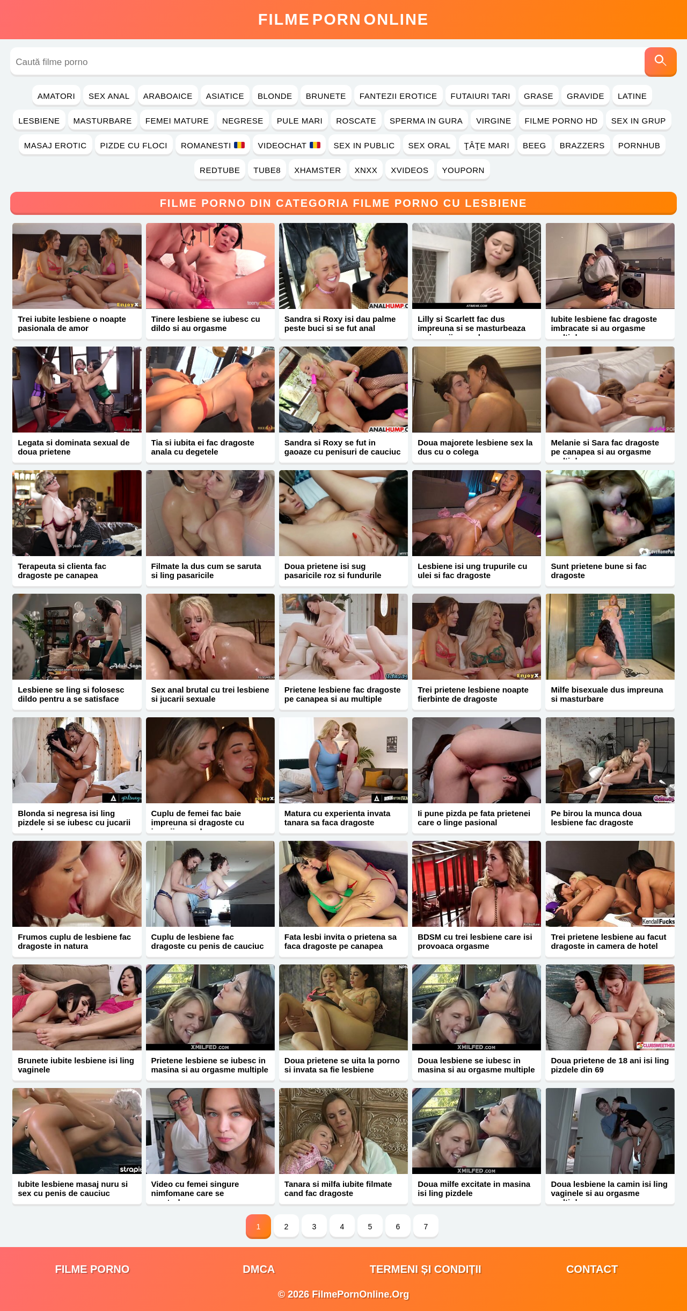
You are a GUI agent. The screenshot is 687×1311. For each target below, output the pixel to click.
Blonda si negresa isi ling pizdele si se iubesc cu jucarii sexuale (74, 822)
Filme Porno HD (560, 120)
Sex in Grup (638, 120)
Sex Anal (109, 95)
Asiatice (225, 95)
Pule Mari (300, 120)
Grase (538, 95)
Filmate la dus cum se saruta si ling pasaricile (206, 570)
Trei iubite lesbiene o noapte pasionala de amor (72, 323)
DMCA (259, 1269)
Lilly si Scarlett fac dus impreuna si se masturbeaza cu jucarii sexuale (471, 328)
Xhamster (317, 170)
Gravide (585, 95)
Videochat (289, 145)
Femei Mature (177, 120)
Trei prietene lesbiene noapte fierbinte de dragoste (473, 694)
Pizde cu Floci (133, 145)
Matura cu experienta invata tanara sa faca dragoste (337, 818)
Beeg (534, 145)
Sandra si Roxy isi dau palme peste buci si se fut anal (340, 323)
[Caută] (661, 62)
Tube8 (267, 170)
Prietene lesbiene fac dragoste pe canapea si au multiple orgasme (342, 698)
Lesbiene (39, 120)
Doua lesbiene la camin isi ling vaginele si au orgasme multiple (609, 1193)
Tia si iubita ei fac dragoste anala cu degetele (202, 447)
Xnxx (366, 170)
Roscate (356, 120)
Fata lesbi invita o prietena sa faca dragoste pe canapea (340, 941)
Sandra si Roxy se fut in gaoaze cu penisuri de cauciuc (342, 447)
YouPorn (463, 170)
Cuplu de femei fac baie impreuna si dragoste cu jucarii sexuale (197, 822)
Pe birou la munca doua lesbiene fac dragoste (596, 818)
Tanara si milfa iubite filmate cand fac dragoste (338, 1188)
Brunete (326, 95)
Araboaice (168, 95)
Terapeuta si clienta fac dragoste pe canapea (62, 570)
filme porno (92, 1269)
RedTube (220, 170)
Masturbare (103, 120)
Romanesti (213, 145)
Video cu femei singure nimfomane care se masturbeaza (195, 1193)
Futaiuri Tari (481, 95)
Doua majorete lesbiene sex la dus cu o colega (475, 447)
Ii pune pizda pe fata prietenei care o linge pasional (474, 818)
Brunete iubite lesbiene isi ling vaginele (76, 1065)
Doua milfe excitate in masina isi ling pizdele (474, 1188)
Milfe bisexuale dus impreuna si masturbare (607, 694)
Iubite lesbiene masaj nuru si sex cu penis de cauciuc (73, 1188)
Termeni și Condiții (425, 1269)
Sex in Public (364, 145)
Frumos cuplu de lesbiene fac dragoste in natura (74, 941)
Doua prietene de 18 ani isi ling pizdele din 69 (610, 1065)
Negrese (243, 120)
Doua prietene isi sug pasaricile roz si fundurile (333, 570)
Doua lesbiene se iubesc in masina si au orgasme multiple (476, 1065)
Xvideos (409, 170)
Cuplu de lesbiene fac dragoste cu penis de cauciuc (207, 941)
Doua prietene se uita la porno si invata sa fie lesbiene (342, 1065)
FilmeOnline (343, 19)
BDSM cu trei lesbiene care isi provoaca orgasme (475, 941)
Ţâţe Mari (487, 145)
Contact (592, 1269)
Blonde (275, 95)
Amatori (56, 95)
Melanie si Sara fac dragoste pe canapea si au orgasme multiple (605, 451)
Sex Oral (429, 145)
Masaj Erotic (55, 145)
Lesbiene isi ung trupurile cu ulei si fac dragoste (472, 570)
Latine (632, 95)
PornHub (639, 145)
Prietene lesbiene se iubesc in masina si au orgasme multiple (209, 1065)
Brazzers (582, 145)
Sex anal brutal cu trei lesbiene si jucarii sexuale (210, 694)
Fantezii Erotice (398, 95)
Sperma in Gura (426, 120)
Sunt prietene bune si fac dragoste (598, 570)
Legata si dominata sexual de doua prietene (73, 447)
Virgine (493, 120)
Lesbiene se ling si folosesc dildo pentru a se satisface (71, 694)
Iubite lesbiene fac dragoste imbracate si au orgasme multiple (604, 328)
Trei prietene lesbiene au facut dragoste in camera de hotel (608, 941)
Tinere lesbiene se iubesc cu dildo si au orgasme (205, 323)
